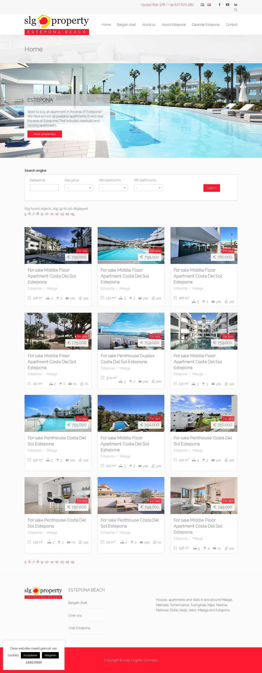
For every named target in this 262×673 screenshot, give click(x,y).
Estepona (35, 288)
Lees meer (34, 662)
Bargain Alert (126, 25)
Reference (37, 180)
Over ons (75, 615)
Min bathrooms (145, 180)
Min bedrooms (110, 180)
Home (106, 25)
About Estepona (174, 25)
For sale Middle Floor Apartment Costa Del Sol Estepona (52, 275)
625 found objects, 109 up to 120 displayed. (56, 209)
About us (149, 25)
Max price (72, 180)
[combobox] (79, 187)
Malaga (52, 288)
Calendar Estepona (206, 25)
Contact (231, 25)
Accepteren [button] (30, 655)
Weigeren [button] (50, 655)
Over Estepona (79, 628)
